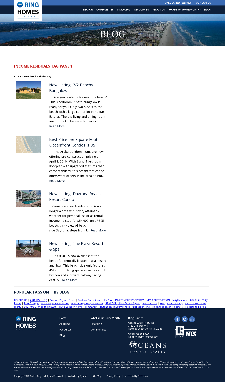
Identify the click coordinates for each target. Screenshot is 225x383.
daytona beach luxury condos (114, 306)
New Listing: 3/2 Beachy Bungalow (71, 87)
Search (88, 9)
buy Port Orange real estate (40, 306)
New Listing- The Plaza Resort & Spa (76, 246)
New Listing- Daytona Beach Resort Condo (75, 196)
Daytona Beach (67, 300)
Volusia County (174, 303)
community (91, 306)
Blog (207, 9)
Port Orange (31, 303)
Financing (123, 9)
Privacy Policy (113, 376)
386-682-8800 (142, 333)
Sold (162, 303)
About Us (159, 9)
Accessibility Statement (136, 376)
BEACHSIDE (20, 300)
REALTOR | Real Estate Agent (122, 303)
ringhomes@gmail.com (146, 336)
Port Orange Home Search (55, 303)
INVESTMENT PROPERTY (129, 300)
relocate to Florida (195, 306)
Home (62, 318)
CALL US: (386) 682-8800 (178, 2)
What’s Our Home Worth (105, 318)
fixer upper (138, 306)
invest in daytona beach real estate (164, 306)
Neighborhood (180, 300)
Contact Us (203, 2)
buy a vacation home (70, 306)
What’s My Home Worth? (184, 9)
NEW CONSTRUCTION (158, 300)
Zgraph (83, 376)
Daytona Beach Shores (90, 300)
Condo (53, 300)
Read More (57, 126)
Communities (105, 9)
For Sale (108, 300)
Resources (141, 9)
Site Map (96, 376)
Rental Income (149, 303)
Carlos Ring (38, 299)
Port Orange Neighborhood (87, 303)
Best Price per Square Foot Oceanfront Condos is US (73, 142)
